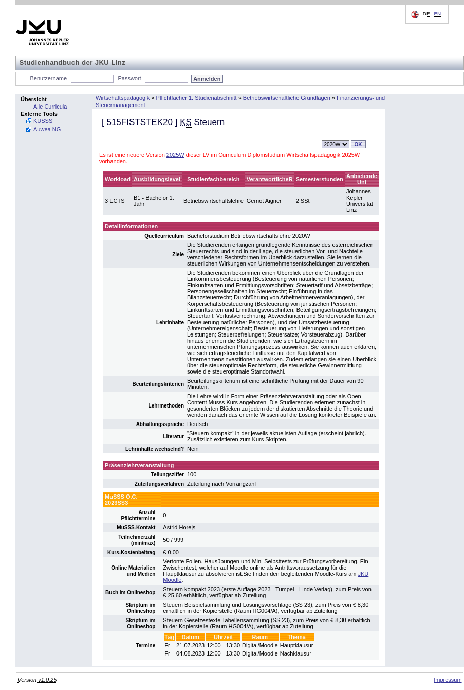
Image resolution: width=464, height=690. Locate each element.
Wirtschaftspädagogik (123, 98)
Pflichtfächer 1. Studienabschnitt (196, 98)
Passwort (129, 78)
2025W (175, 155)
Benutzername (48, 78)
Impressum (447, 680)
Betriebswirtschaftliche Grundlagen (286, 98)
